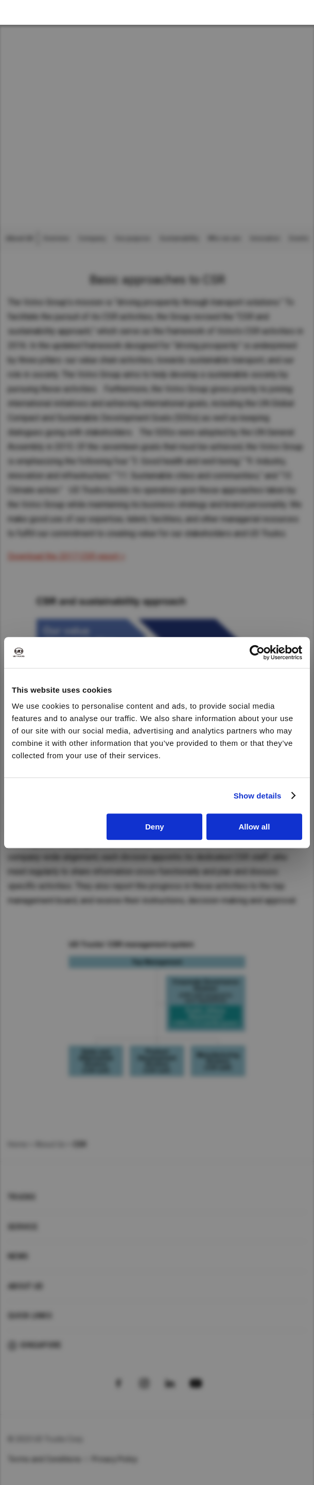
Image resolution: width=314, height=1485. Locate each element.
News (18, 1256)
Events (299, 238)
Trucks (22, 1197)
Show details (258, 795)
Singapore (40, 1345)
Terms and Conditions (44, 1459)
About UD (25, 1286)
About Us (50, 1144)
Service (23, 1227)
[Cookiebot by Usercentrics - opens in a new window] (257, 652)
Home (17, 1144)
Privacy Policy (115, 1459)
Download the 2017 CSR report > (66, 556)
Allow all (254, 826)
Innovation (265, 238)
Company (92, 238)
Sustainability (179, 238)
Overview (56, 238)
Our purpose (132, 238)
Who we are (224, 238)
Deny (154, 826)
